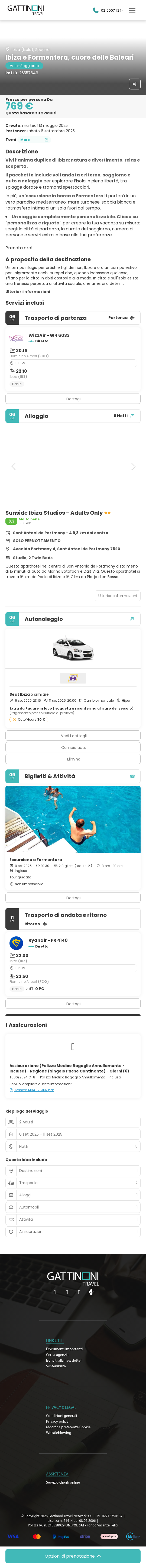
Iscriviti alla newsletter (64, 1360)
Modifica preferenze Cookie (68, 1427)
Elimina (73, 759)
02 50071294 (112, 10)
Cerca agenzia (57, 1355)
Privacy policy (57, 1421)
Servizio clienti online (63, 1482)
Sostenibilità (56, 1366)
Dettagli (73, 399)
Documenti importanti (64, 1349)
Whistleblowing (58, 1433)
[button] (13, 466)
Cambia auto (73, 747)
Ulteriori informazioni (27, 291)
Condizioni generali (61, 1416)
